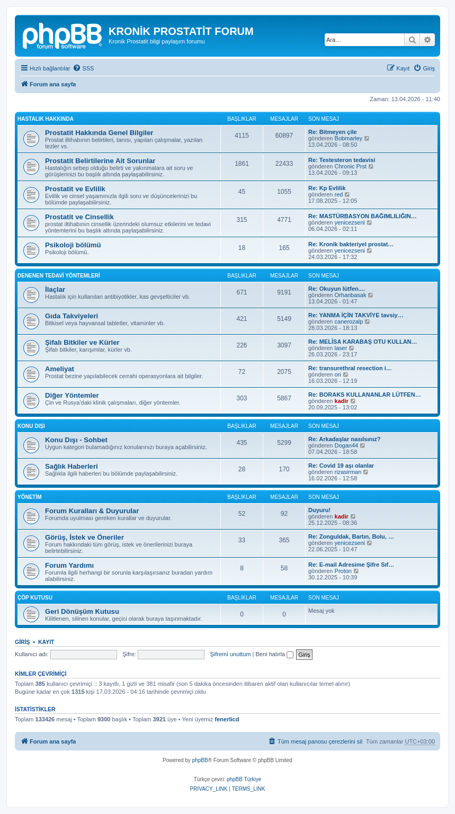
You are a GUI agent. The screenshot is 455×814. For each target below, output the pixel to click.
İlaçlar (55, 289)
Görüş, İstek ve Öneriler (84, 537)
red (339, 194)
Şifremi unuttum (230, 654)
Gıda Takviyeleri (71, 316)
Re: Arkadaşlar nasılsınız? (344, 439)
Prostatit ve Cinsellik (79, 217)
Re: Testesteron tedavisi (341, 160)
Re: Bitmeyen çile (332, 132)
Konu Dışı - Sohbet (76, 440)
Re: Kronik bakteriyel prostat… (351, 244)
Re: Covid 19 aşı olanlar (341, 465)
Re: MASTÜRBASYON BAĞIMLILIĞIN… (362, 216)
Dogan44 (347, 445)
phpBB (200, 760)
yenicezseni (350, 222)
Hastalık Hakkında (45, 119)
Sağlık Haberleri (71, 466)
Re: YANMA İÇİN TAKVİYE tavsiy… (356, 315)
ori (338, 374)
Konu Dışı (31, 426)
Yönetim (29, 497)
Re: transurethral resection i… (350, 368)
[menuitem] (83, 68)
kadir (342, 401)
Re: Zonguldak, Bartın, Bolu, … (351, 536)
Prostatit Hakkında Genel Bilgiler (99, 133)
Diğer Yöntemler (72, 395)
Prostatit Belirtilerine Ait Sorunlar (100, 161)
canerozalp (349, 321)
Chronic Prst (351, 166)
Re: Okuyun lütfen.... (336, 288)
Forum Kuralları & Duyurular (92, 511)
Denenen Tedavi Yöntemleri (58, 276)
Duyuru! (319, 510)
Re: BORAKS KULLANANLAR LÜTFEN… (364, 394)
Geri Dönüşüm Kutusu (82, 611)
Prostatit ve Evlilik (75, 189)
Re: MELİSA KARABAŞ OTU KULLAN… (362, 341)
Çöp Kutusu (34, 598)
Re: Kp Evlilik (326, 188)
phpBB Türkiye (244, 779)
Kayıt (46, 642)
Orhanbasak (351, 295)
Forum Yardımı (69, 565)
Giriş (22, 642)
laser (341, 348)
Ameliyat (59, 369)
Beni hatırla (274, 654)
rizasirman (348, 472)
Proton (343, 571)
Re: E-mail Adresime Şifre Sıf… (351, 564)
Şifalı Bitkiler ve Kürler (82, 342)
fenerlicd (227, 719)
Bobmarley (349, 138)
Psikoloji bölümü (73, 245)
